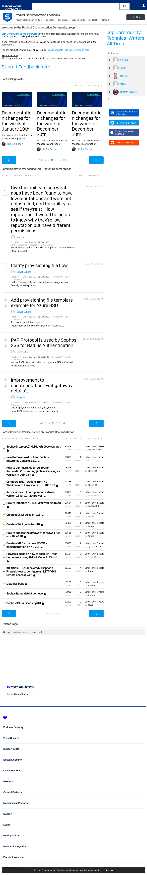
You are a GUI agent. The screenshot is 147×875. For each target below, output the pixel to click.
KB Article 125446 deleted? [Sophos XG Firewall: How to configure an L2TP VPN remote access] (31, 571)
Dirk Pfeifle (22, 351)
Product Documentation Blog (28, 20)
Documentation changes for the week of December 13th (87, 123)
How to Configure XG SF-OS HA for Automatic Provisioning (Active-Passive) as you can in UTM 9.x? (33, 471)
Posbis (122, 84)
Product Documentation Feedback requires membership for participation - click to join (73, 870)
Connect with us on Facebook (122, 132)
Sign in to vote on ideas (5, 187)
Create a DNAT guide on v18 (23, 515)
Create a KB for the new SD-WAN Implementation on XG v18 (26, 545)
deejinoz (21, 397)
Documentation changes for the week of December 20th (51, 123)
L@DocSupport (95, 546)
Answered (4, 448)
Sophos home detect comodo (24, 593)
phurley (122, 68)
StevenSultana (24, 271)
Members (105, 20)
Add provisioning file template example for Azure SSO (42, 302)
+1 (31, 575)
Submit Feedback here (26, 67)
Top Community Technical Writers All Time (125, 38)
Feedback (49, 20)
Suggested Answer (4, 493)
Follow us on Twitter (123, 123)
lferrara (91, 516)
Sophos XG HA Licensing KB (23, 603)
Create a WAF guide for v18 (23, 524)
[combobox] (75, 6)
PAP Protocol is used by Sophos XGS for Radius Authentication (43, 342)
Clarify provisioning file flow (39, 265)
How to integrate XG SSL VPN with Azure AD (33, 503)
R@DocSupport (15, 143)
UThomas (123, 76)
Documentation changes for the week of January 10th (16, 121)
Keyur (90, 571)
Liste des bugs (15, 583)
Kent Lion (21, 237)
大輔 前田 (123, 60)
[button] (125, 6)
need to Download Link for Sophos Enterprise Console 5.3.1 (27, 459)
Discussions (62, 20)
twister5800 (93, 506)
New (138, 17)
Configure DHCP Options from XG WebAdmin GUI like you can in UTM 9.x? (30, 483)
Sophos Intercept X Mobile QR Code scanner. (33, 446)
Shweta (91, 585)
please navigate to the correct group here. (68, 49)
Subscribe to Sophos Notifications (124, 113)
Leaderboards (78, 20)
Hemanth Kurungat (128, 92)
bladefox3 (92, 471)
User (143, 5)
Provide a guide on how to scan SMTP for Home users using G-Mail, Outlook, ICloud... (32, 555)
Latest (94, 446)
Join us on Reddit (122, 143)
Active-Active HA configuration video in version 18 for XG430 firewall (30, 494)
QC (89, 460)
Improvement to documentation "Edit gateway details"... (41, 385)
